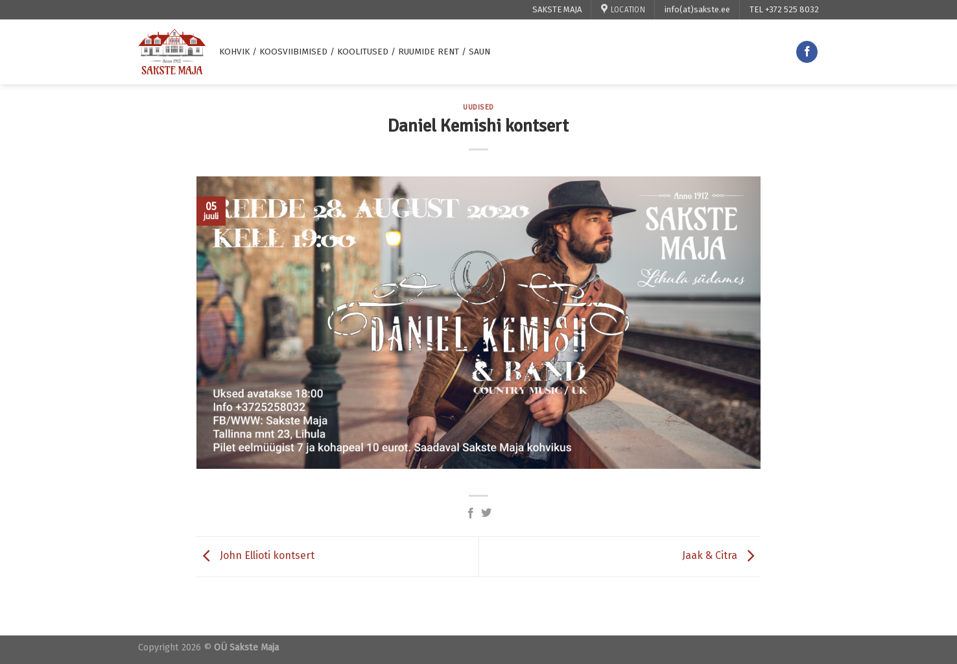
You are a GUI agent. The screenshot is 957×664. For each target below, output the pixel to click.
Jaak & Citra (721, 556)
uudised (478, 107)
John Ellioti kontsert (255, 556)
